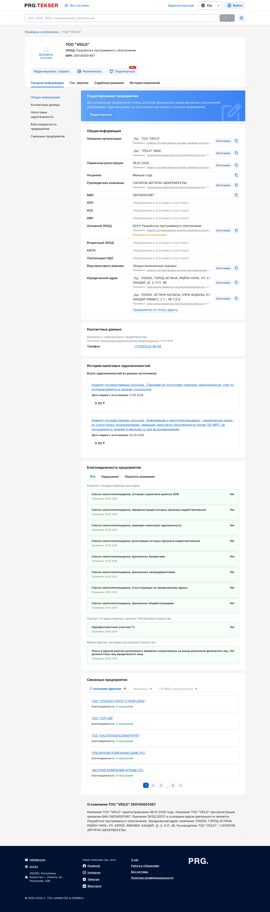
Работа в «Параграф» (145, 865)
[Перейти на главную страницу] (41, 5)
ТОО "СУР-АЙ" (102, 718)
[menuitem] (50, 97)
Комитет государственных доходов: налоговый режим (177, 270)
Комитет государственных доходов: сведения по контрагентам (182, 143)
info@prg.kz (35, 860)
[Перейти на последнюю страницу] (173, 785)
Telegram (91, 879)
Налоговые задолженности (42, 114)
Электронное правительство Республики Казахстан (176, 155)
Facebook (91, 866)
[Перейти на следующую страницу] (180, 785)
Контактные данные (45, 105)
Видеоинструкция (181, 5)
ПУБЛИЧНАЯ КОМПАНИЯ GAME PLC (118, 753)
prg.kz (31, 866)
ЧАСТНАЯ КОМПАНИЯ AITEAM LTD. (118, 770)
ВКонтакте (92, 886)
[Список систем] (76, 5)
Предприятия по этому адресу (155, 310)
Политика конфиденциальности (152, 877)
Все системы (139, 871)
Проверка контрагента (41, 32)
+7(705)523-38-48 (147, 346)
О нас (135, 859)
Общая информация (45, 97)
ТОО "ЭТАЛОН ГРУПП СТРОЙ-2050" (118, 701)
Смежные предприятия (48, 136)
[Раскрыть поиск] (241, 18)
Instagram (92, 872)
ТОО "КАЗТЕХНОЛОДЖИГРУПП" (116, 735)
